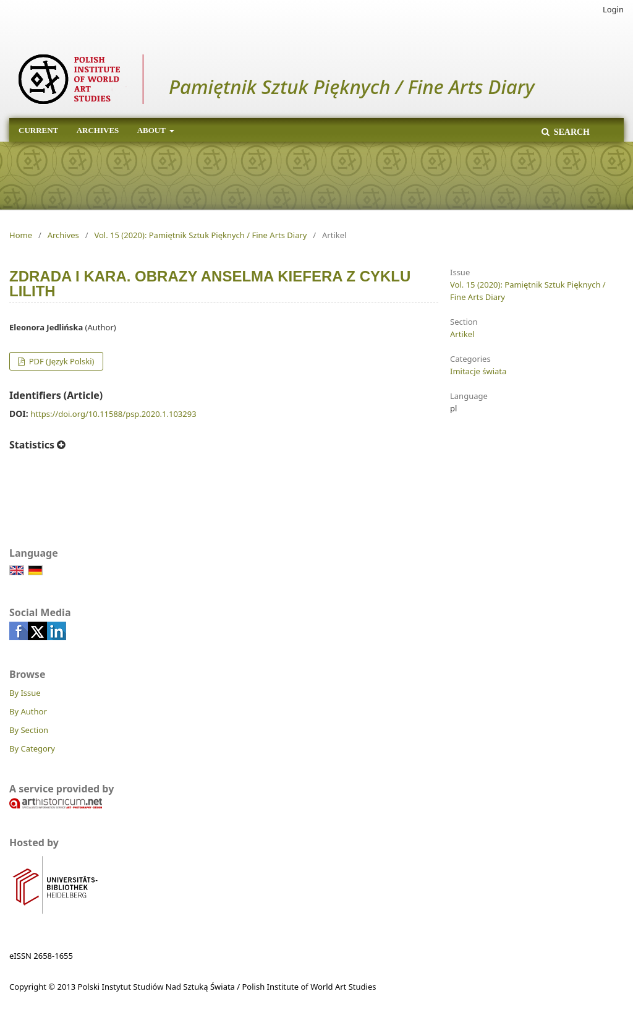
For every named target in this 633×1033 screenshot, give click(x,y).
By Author (28, 711)
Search (570, 132)
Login (613, 9)
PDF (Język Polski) (60, 361)
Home (20, 235)
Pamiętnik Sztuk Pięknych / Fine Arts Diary (351, 86)
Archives (98, 130)
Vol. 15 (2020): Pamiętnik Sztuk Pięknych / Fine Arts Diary (200, 235)
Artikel (462, 334)
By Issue (25, 692)
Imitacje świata (478, 371)
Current (38, 130)
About (152, 130)
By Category (32, 748)
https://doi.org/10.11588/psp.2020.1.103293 (113, 413)
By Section (28, 729)
